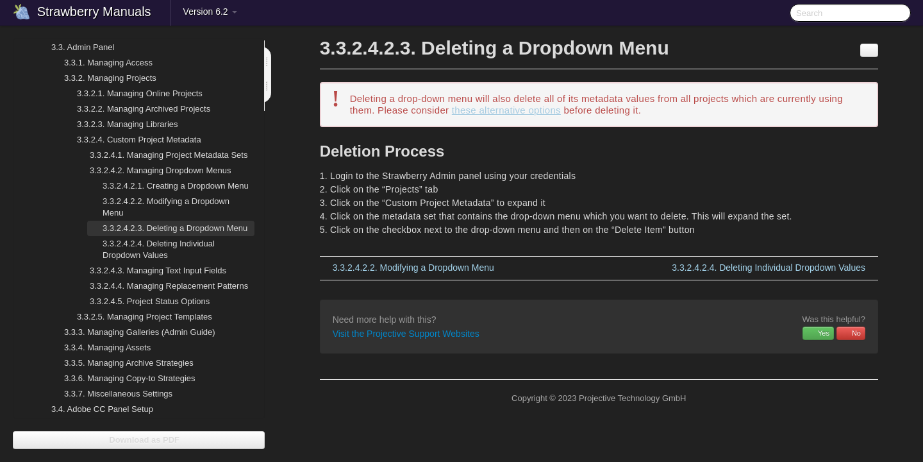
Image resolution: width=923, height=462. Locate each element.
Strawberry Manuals (94, 11)
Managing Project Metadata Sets (160, 155)
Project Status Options (142, 301)
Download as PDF (138, 440)
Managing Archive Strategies (121, 363)
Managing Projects (102, 78)
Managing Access (101, 63)
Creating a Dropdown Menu (176, 186)
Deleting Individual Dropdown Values (159, 249)
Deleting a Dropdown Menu (175, 228)
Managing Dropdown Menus (152, 170)
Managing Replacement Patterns (161, 286)
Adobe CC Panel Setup (94, 409)
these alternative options (506, 110)
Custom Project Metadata (131, 140)
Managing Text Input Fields (150, 270)
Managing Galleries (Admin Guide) (132, 332)
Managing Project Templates (137, 317)
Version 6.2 (210, 11)
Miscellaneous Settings (110, 394)
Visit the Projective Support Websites (406, 334)
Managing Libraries (120, 124)
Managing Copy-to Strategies (122, 378)
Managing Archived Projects (136, 109)
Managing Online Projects (132, 93)
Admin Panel (75, 47)
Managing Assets (100, 347)
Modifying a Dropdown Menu (166, 207)
